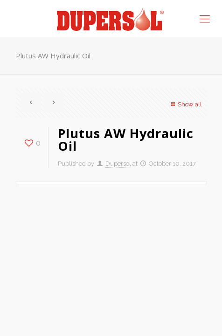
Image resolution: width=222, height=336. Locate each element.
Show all (185, 104)
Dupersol (118, 163)
